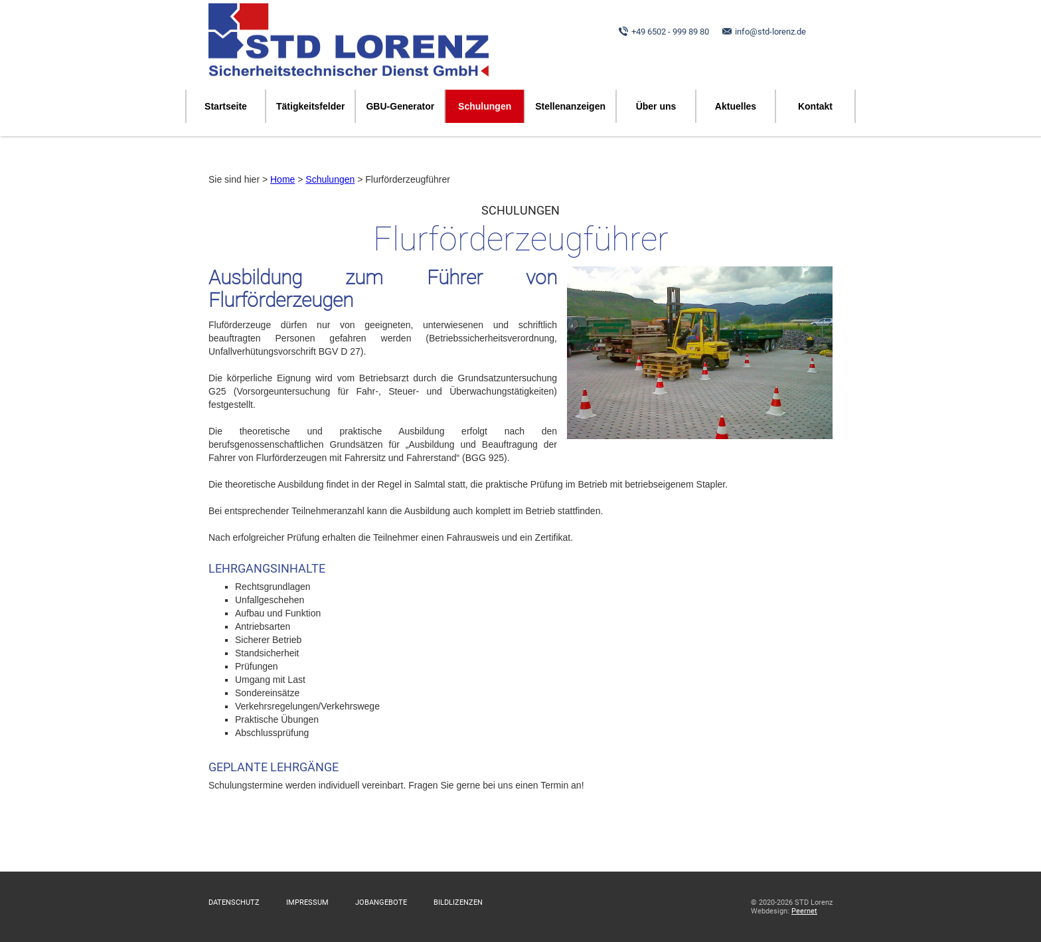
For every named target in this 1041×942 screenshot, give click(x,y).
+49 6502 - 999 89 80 (670, 32)
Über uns (656, 106)
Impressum (307, 902)
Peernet (804, 911)
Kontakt (815, 106)
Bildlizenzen (458, 902)
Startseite (225, 106)
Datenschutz (234, 902)
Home (282, 179)
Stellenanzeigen (570, 106)
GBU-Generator (400, 106)
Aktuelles (735, 106)
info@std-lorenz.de (770, 32)
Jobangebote (381, 902)
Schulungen (484, 106)
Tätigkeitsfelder (310, 106)
